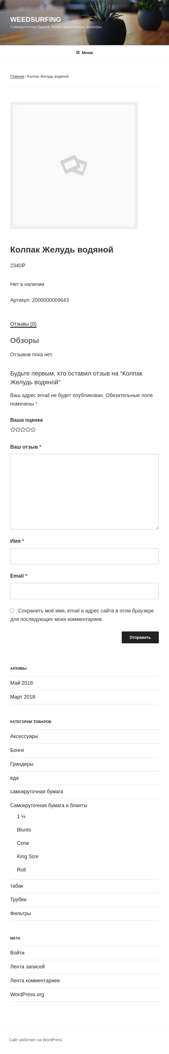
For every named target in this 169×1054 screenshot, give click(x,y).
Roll (21, 870)
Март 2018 (22, 697)
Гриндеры (21, 764)
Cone (23, 843)
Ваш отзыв (25, 447)
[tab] (23, 324)
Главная (17, 76)
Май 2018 (21, 683)
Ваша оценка (26, 420)
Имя (17, 541)
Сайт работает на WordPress (35, 1040)
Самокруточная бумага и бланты (48, 805)
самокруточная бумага (36, 791)
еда (14, 778)
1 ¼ (21, 816)
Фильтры (20, 913)
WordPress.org (27, 994)
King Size (27, 856)
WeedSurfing (35, 19)
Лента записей (27, 967)
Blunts (24, 830)
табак (16, 886)
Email (18, 576)
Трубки (18, 899)
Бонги (17, 750)
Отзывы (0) (23, 324)
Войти (17, 953)
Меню (84, 52)
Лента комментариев (35, 980)
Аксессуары (24, 736)
